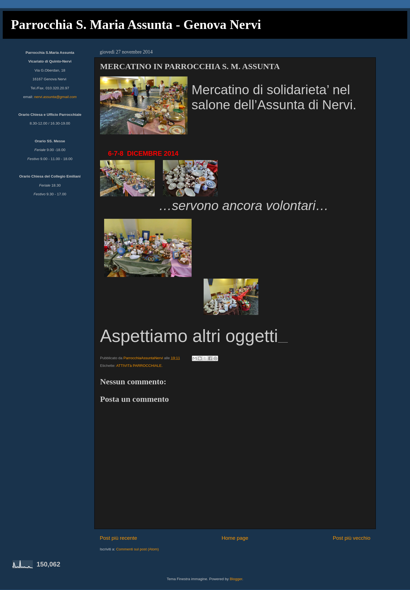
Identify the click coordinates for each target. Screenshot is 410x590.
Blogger (236, 579)
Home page (235, 538)
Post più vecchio (351, 538)
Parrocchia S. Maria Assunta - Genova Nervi (136, 24)
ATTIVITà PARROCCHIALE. (139, 366)
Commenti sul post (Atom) (137, 549)
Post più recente (118, 538)
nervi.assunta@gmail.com (55, 97)
